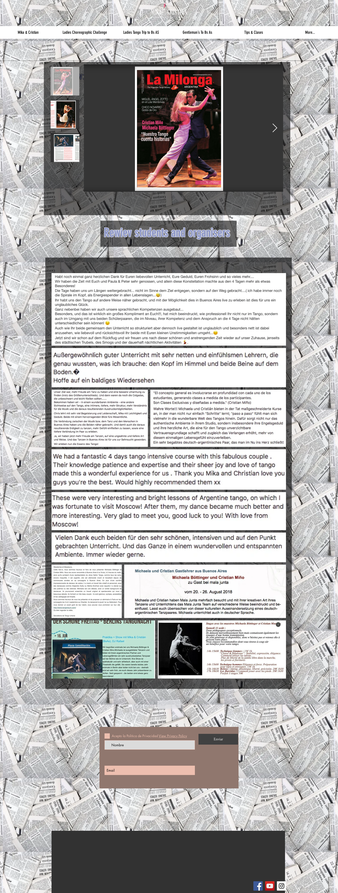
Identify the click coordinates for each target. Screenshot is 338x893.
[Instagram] (281, 886)
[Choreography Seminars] (109, 850)
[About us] (69, 850)
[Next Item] (275, 128)
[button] (28, 32)
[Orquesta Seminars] (108, 864)
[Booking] (146, 850)
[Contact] (255, 838)
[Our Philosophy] (69, 838)
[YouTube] (269, 886)
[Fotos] (182, 838)
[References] (69, 888)
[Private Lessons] (108, 838)
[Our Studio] (69, 876)
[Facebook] (258, 886)
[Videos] (182, 850)
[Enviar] (218, 739)
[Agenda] (218, 838)
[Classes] (69, 864)
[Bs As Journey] (145, 838)
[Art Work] (182, 862)
